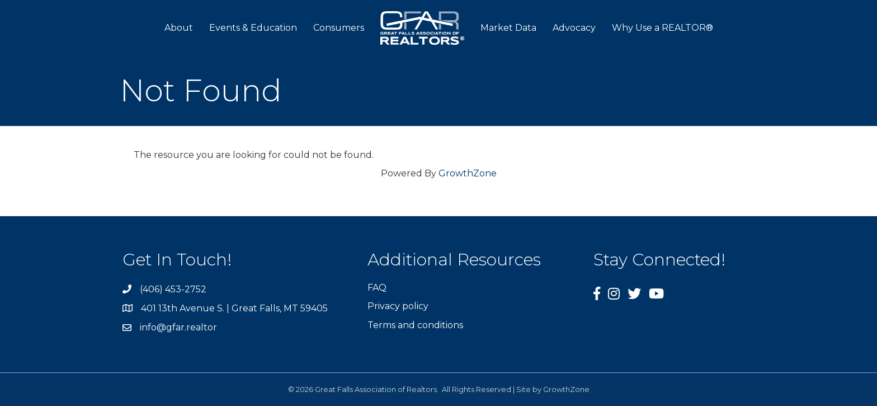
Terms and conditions (415, 325)
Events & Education (253, 27)
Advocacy (574, 27)
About (178, 27)
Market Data (508, 27)
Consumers (338, 27)
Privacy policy (397, 306)
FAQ (376, 287)
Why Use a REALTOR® (662, 27)
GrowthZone (467, 173)
